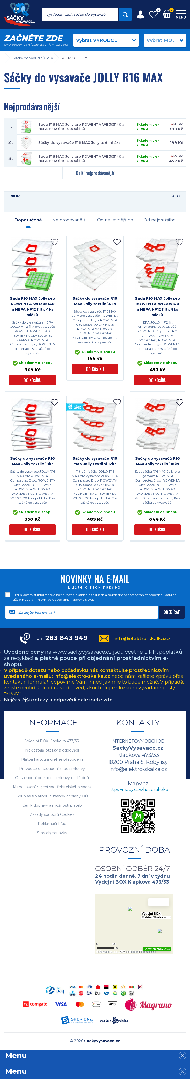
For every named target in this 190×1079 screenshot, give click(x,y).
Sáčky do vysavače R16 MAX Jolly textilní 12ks (95, 461)
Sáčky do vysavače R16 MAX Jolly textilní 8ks (32, 461)
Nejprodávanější (69, 220)
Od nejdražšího (160, 220)
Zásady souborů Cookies (52, 815)
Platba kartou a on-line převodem (52, 759)
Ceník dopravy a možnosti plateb (52, 805)
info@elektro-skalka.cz (143, 639)
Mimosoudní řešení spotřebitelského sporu (52, 787)
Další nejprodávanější (95, 173)
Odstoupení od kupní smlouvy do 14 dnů (52, 778)
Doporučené (28, 220)
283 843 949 (61, 638)
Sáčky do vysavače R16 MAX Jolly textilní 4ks (79, 142)
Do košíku (32, 380)
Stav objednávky (52, 833)
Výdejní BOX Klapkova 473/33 (52, 741)
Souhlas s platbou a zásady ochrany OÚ (52, 796)
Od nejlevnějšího (115, 220)
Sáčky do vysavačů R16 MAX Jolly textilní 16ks (157, 461)
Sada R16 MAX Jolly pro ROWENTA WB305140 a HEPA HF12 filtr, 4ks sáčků (81, 126)
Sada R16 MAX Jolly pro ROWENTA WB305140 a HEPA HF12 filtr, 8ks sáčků (81, 158)
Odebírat (172, 612)
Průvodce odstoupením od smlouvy (52, 769)
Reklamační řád (52, 824)
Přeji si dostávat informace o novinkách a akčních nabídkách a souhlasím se (94, 597)
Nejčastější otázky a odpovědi (52, 750)
